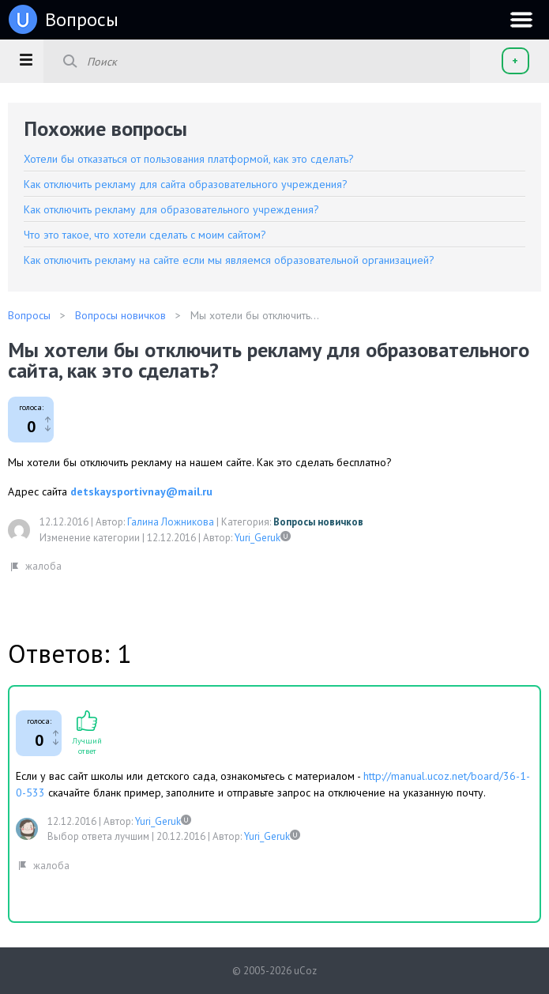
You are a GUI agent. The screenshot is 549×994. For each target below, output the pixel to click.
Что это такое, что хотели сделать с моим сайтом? (145, 235)
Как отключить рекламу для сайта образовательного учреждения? (186, 184)
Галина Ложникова (170, 522)
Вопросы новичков (318, 522)
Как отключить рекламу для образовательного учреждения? (171, 209)
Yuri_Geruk (257, 537)
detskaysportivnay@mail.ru (141, 491)
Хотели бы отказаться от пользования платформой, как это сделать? (189, 159)
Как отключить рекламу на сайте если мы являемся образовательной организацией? (229, 260)
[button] (25, 59)
